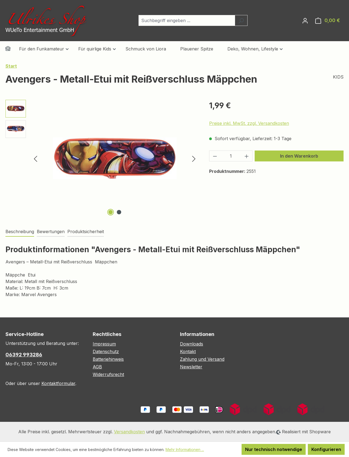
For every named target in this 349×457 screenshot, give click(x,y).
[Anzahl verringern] (215, 156)
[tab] (19, 232)
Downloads (191, 344)
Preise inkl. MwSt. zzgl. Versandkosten (249, 123)
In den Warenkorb (299, 156)
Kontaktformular (58, 383)
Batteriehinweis (108, 359)
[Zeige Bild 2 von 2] (119, 212)
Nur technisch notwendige (273, 449)
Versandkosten (129, 431)
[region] (102, 158)
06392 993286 (23, 354)
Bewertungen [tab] (51, 231)
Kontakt (188, 351)
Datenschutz (106, 351)
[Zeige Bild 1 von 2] (110, 212)
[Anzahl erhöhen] (246, 156)
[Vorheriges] (35, 158)
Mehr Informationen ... (185, 449)
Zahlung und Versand (202, 359)
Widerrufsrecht (108, 374)
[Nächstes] (194, 158)
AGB (97, 366)
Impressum (104, 344)
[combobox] (187, 20)
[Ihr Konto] (305, 20)
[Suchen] (241, 20)
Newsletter (191, 366)
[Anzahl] (230, 156)
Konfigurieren (326, 449)
